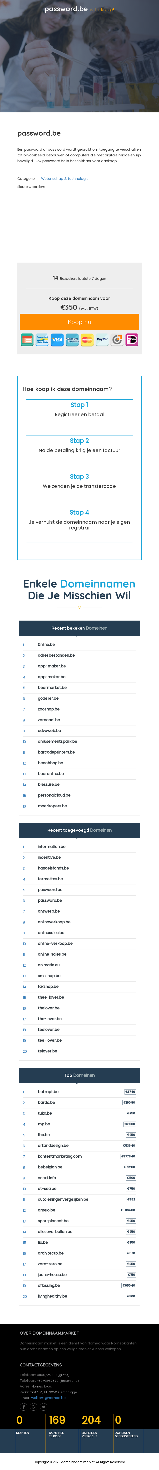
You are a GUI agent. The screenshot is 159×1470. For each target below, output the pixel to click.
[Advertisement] (88, 227)
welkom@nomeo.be (48, 1397)
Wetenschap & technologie (65, 178)
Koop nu (79, 321)
